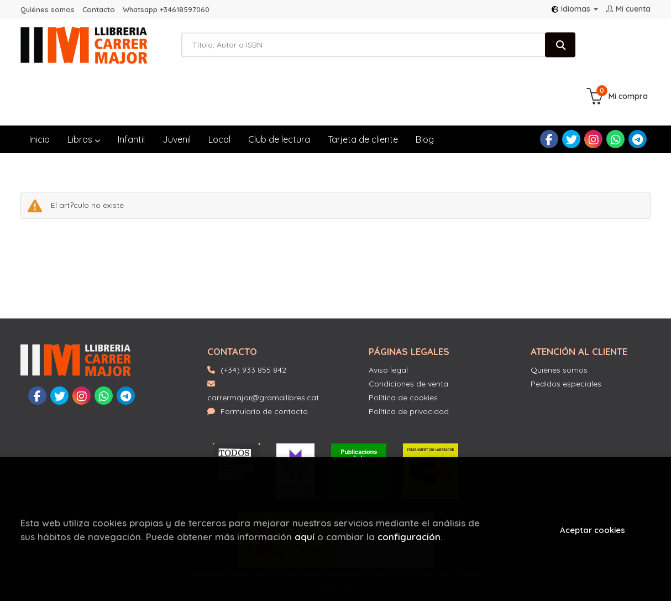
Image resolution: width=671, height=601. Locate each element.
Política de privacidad (409, 363)
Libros (83, 91)
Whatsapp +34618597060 (166, 9)
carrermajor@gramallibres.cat (263, 343)
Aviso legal (388, 322)
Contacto (98, 9)
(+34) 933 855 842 (253, 322)
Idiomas (575, 9)
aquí (304, 536)
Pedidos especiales (566, 336)
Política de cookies (403, 349)
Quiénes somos (47, 9)
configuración (409, 536)
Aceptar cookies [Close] (592, 530)
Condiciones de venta (408, 336)
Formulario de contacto (257, 363)
